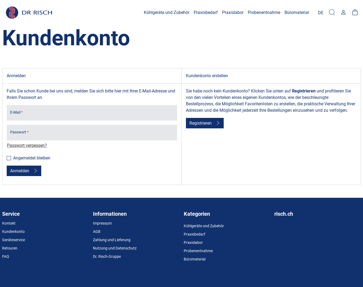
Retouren (9, 248)
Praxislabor (193, 242)
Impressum (102, 223)
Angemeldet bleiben (31, 158)
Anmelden (19, 170)
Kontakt (9, 223)
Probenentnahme (198, 251)
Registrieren (200, 123)
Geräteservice (13, 240)
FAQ (5, 256)
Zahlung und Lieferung (111, 240)
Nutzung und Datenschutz (115, 248)
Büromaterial (194, 259)
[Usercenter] (343, 13)
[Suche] (332, 13)
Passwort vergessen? (27, 145)
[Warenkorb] (355, 13)
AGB (96, 231)
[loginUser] (92, 113)
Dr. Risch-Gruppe (107, 256)
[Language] (320, 13)
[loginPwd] (92, 132)
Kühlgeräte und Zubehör (204, 226)
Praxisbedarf (194, 234)
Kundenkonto (13, 231)
